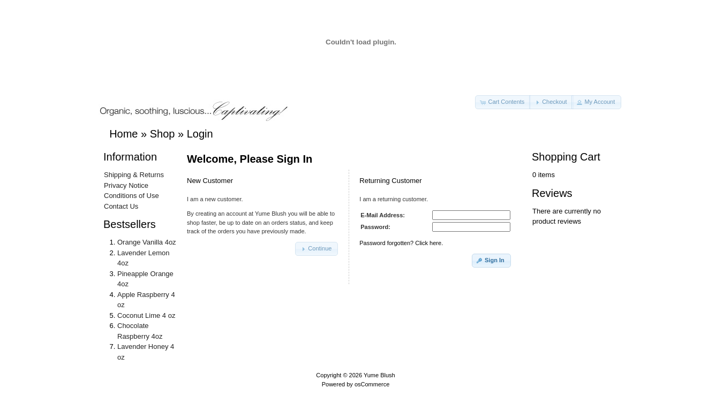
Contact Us (121, 206)
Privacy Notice (126, 185)
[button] (503, 102)
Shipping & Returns (134, 175)
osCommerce (372, 384)
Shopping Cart (566, 157)
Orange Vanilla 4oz (146, 242)
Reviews (552, 193)
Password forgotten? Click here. (401, 243)
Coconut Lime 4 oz (146, 315)
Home (123, 134)
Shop (162, 134)
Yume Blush (379, 375)
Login (200, 134)
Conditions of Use (131, 196)
